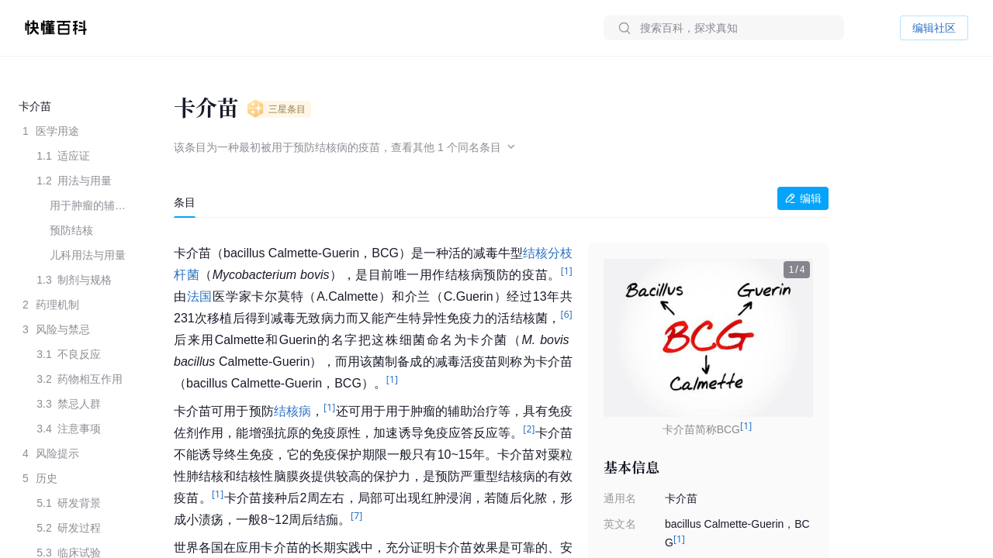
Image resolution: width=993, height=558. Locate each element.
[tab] (184, 202)
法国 (200, 296)
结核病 (292, 411)
